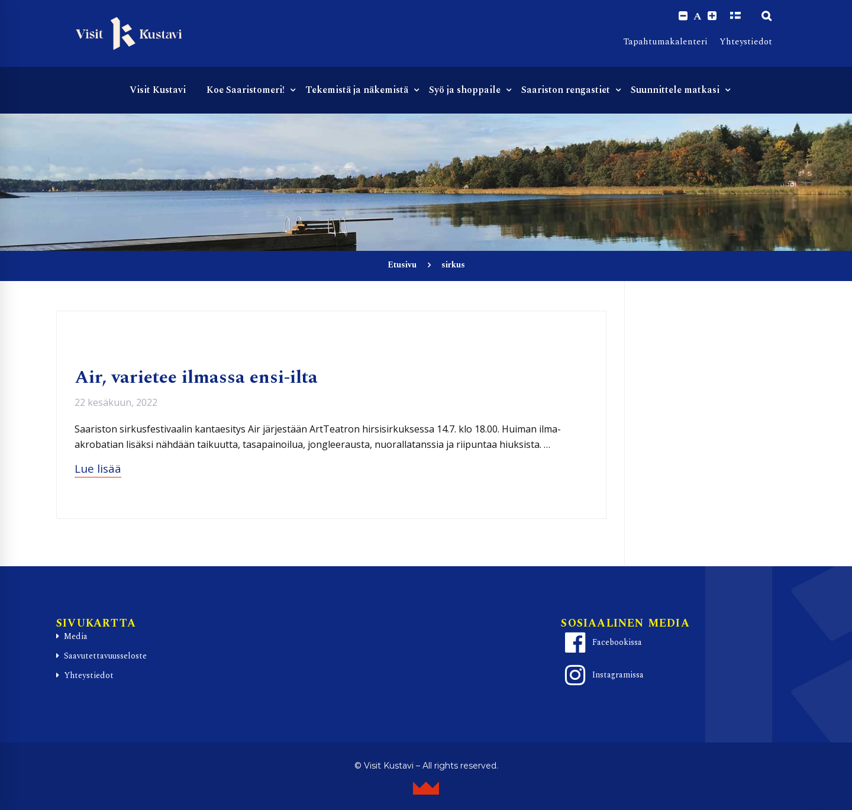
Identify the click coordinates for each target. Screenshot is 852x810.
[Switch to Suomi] (735, 16)
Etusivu (402, 265)
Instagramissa (602, 675)
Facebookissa (601, 642)
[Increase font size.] (712, 16)
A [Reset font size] (697, 16)
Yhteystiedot (745, 42)
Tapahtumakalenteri (666, 42)
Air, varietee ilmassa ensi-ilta (196, 378)
